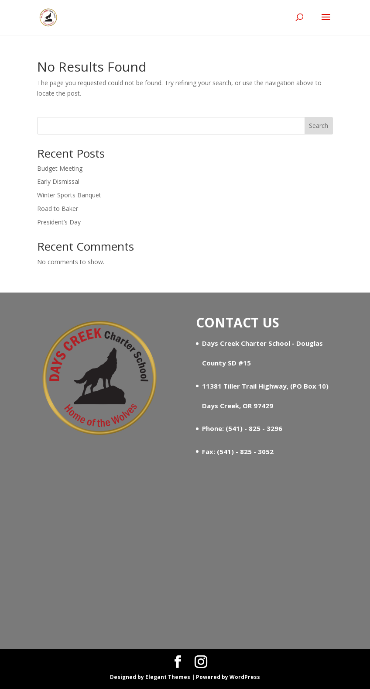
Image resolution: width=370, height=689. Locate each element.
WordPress (245, 677)
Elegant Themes (167, 677)
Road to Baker (57, 208)
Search (318, 125)
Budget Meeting (59, 168)
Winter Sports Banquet (69, 195)
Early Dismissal (58, 181)
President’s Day (59, 222)
